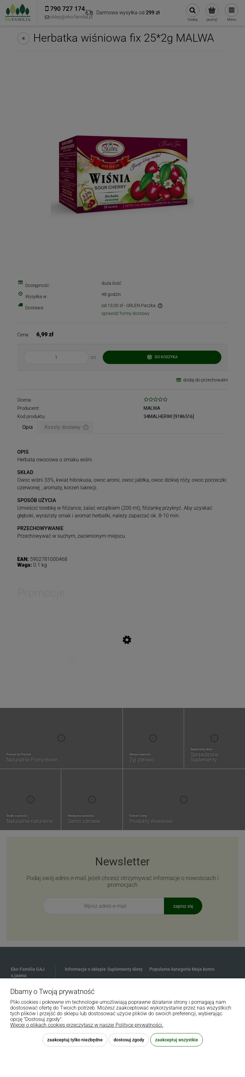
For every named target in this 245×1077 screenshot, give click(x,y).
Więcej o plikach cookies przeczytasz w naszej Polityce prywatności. (86, 1025)
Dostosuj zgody (129, 1039)
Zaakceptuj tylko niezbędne (75, 1039)
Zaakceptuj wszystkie (176, 1039)
